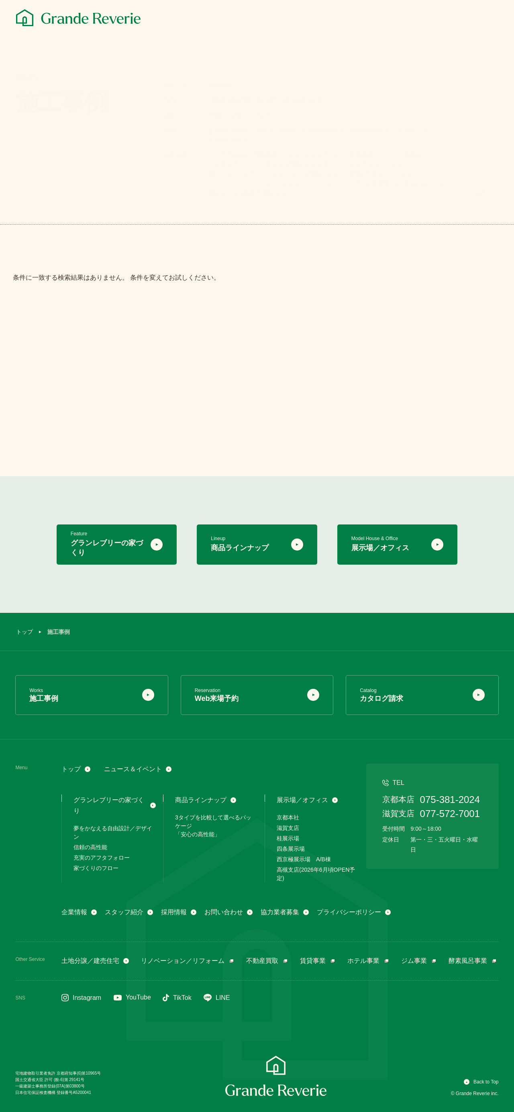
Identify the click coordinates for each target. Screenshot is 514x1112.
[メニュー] (489, 19)
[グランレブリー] (78, 17)
